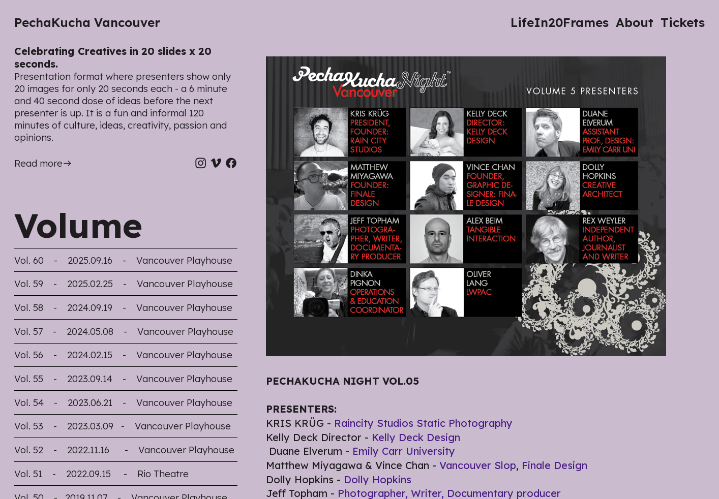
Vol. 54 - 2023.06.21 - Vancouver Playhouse (123, 403)
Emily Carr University (403, 451)
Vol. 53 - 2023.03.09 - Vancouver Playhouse (122, 426)
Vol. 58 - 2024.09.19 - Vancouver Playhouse (123, 308)
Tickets (683, 22)
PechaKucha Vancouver (87, 22)
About (634, 22)
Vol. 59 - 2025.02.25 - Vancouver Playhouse (123, 284)
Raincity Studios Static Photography (423, 423)
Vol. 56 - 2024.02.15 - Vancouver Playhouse (123, 355)
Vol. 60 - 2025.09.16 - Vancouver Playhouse (123, 260)
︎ (215, 163)
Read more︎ (43, 163)
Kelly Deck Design (416, 437)
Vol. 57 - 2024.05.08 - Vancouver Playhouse (123, 331)
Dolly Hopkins (377, 479)
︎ (231, 163)
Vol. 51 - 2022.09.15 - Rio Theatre (101, 474)
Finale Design (554, 465)
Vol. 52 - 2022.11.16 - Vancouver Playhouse (124, 450)
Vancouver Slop (477, 465)
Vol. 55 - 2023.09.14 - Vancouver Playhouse (123, 379)
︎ (200, 163)
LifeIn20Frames (560, 22)
